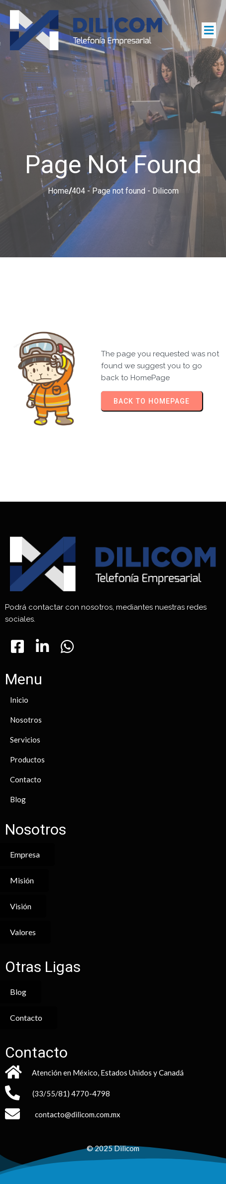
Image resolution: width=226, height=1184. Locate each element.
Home (58, 191)
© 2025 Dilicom (113, 1148)
